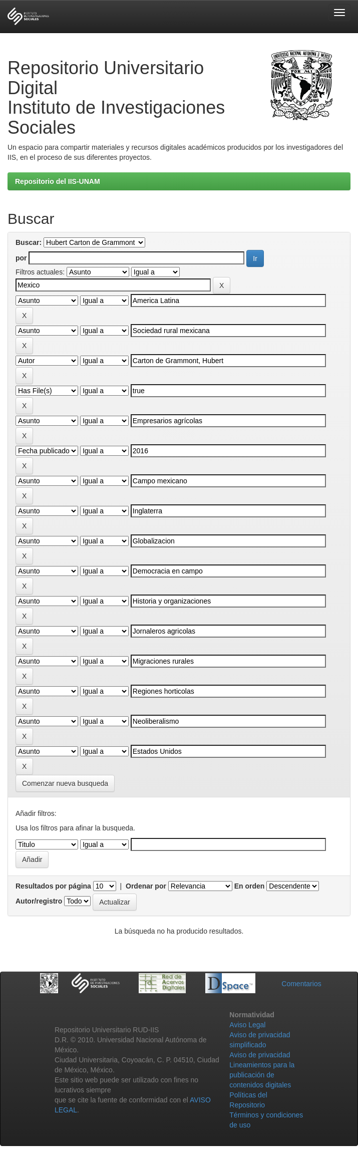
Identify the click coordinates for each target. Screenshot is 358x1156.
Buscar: (29, 242)
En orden (249, 886)
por (21, 258)
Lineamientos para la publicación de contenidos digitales (261, 1075)
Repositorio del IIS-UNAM (57, 181)
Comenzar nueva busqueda (65, 783)
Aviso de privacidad (259, 1055)
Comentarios (301, 984)
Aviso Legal (247, 1025)
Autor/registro (39, 901)
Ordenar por (146, 886)
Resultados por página (53, 886)
